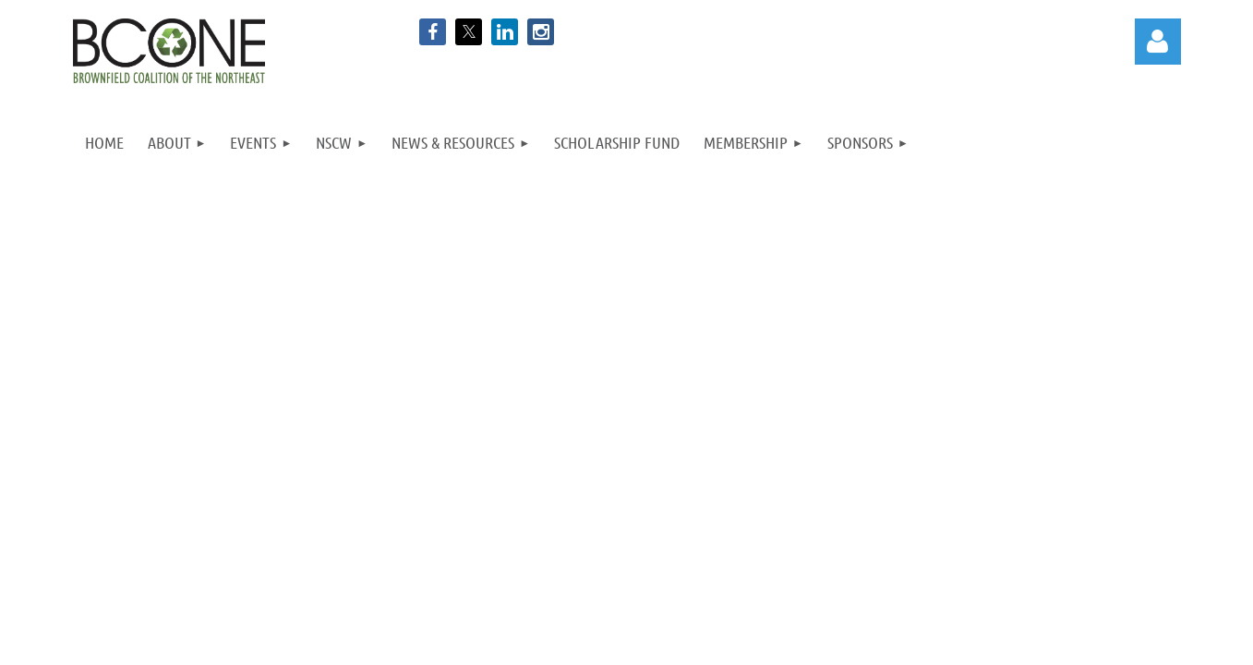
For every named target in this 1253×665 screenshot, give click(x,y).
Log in (1158, 41)
